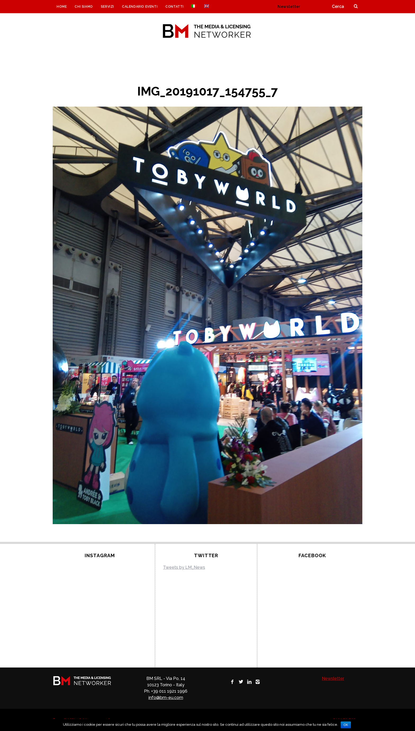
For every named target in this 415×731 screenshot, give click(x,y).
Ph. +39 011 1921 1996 (165, 691)
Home (62, 6)
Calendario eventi (139, 6)
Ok (346, 725)
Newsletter (289, 6)
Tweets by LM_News (184, 567)
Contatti (174, 6)
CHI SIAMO (84, 6)
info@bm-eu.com (165, 697)
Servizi (107, 6)
